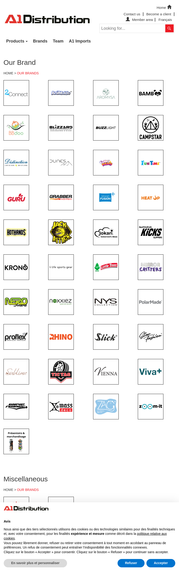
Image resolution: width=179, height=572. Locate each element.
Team (58, 41)
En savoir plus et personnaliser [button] (35, 563)
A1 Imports (80, 41)
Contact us (132, 14)
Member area (139, 20)
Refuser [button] (131, 563)
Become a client (158, 14)
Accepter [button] (161, 563)
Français (165, 20)
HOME (8, 73)
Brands (40, 41)
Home (164, 7)
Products (15, 41)
